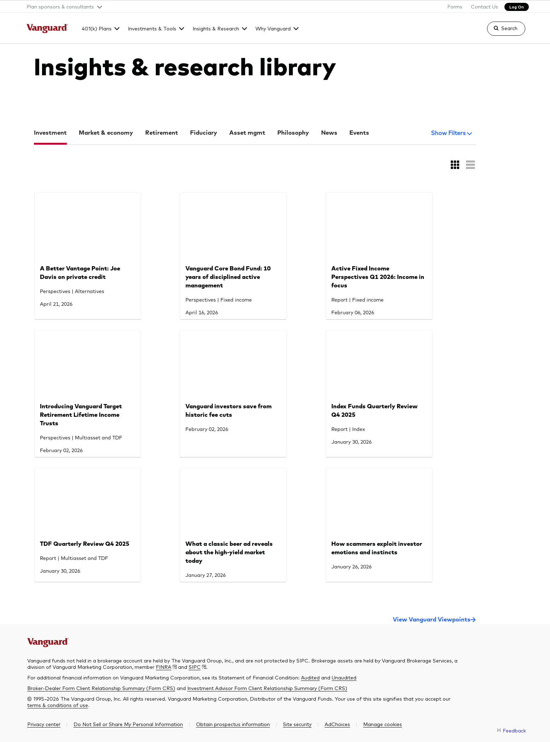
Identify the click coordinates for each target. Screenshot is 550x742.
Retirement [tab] (161, 133)
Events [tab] (359, 133)
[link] (500, 31)
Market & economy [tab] (106, 133)
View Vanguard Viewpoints (432, 620)
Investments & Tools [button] (152, 28)
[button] (61, 6)
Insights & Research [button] (216, 28)
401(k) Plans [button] (97, 28)
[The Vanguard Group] (47, 29)
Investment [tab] (50, 133)
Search (509, 28)
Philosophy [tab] (293, 133)
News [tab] (329, 133)
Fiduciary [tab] (203, 133)
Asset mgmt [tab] (247, 133)
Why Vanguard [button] (273, 28)
